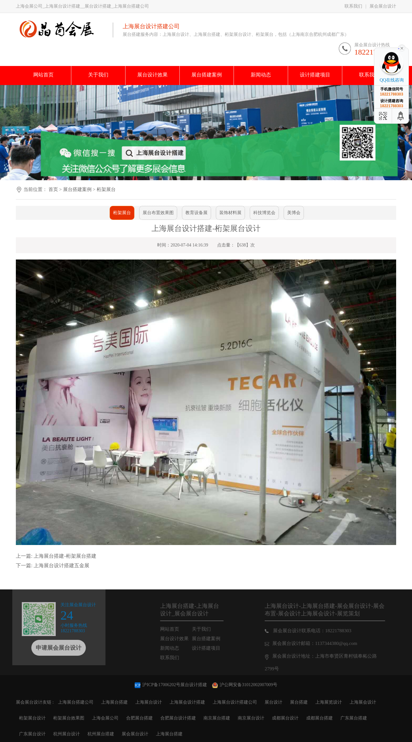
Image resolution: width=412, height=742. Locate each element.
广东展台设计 (32, 734)
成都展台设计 (285, 718)
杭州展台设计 (66, 734)
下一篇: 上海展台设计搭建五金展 (52, 565)
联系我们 (353, 6)
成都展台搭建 (319, 718)
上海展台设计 (148, 702)
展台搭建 (299, 702)
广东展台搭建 (353, 718)
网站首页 (176, 629)
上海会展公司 (105, 718)
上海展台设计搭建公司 (235, 702)
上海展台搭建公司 (75, 702)
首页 (53, 189)
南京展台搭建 (216, 718)
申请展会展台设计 (51, 648)
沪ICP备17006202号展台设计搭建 (171, 684)
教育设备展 (196, 212)
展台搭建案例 (78, 189)
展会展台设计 (383, 6)
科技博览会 (264, 212)
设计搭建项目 (213, 648)
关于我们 (208, 629)
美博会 (293, 212)
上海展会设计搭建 (187, 702)
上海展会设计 (363, 702)
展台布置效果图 (158, 212)
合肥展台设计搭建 (178, 718)
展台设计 (273, 702)
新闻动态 (176, 648)
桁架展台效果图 (68, 718)
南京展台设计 (251, 718)
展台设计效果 (181, 638)
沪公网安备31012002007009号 (245, 684)
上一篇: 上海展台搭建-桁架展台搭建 (56, 556)
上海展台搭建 (114, 702)
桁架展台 (106, 189)
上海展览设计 (328, 702)
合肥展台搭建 (139, 718)
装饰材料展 (230, 212)
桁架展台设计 (32, 718)
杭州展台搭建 (100, 734)
